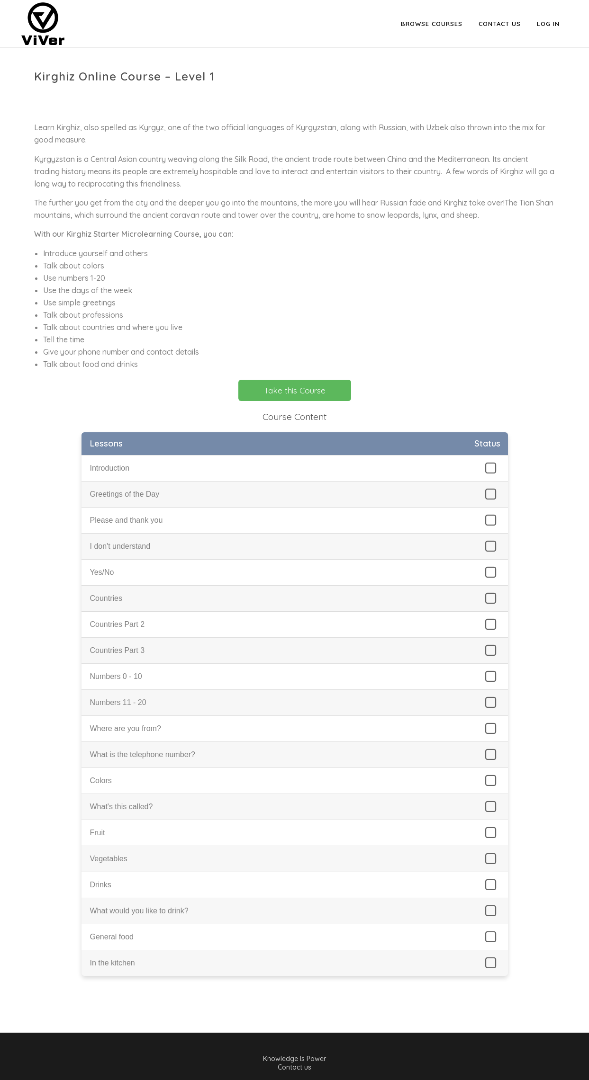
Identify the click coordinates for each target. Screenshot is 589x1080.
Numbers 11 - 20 (118, 702)
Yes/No (102, 572)
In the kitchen (112, 963)
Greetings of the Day (125, 494)
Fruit (97, 833)
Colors (101, 781)
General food (112, 937)
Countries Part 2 (117, 624)
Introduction (110, 468)
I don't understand (120, 546)
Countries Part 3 (117, 650)
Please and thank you (126, 520)
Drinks (100, 885)
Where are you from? (125, 728)
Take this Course (295, 390)
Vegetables (108, 859)
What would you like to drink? (139, 911)
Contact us (294, 1067)
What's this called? (121, 807)
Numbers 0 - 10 (116, 676)
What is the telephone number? (142, 754)
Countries (106, 598)
